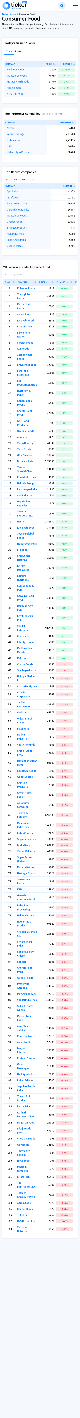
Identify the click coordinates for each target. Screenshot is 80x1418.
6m (23, 180)
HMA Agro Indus (26, 1074)
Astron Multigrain (27, 686)
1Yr (32, 180)
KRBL (10, 146)
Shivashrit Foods (26, 365)
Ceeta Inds (23, 636)
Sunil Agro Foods (26, 670)
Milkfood (22, 658)
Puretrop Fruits (26, 1036)
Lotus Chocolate (26, 833)
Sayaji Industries (26, 839)
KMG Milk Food (15, 93)
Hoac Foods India (27, 543)
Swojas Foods (25, 342)
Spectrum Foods (26, 771)
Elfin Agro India (25, 642)
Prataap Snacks (26, 1058)
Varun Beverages (16, 134)
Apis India (12, 191)
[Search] (40, 274)
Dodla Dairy (23, 845)
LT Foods (22, 549)
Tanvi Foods (24, 449)
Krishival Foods (25, 527)
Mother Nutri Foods (18, 81)
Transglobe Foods (17, 75)
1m (6, 180)
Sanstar (21, 961)
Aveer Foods (24, 1042)
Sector (13, 14)
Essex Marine (24, 326)
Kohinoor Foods (15, 69)
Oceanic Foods (25, 431)
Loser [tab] (18, 52)
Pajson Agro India (16, 239)
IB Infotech (13, 197)
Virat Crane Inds (26, 744)
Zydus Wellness (26, 851)
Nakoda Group (25, 483)
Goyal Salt (23, 1144)
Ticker (5, 14)
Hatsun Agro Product (19, 152)
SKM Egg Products (17, 227)
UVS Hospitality (26, 1221)
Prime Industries (26, 477)
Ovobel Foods (14, 221)
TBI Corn (22, 1215)
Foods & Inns (24, 1106)
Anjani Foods (14, 87)
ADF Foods (23, 348)
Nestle (11, 128)
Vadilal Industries (27, 1000)
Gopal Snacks (25, 777)
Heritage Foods (26, 873)
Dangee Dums (25, 1209)
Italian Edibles (25, 1080)
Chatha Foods (25, 664)
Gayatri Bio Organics (18, 209)
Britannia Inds (14, 140)
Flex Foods (23, 728)
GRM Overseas (15, 246)
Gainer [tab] (9, 52)
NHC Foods (23, 1160)
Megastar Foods (26, 1122)
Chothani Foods (26, 1138)
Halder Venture (25, 915)
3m (15, 180)
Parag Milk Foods (26, 994)
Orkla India (23, 712)
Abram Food (24, 1203)
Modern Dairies (25, 867)
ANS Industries (15, 233)
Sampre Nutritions (17, 203)
